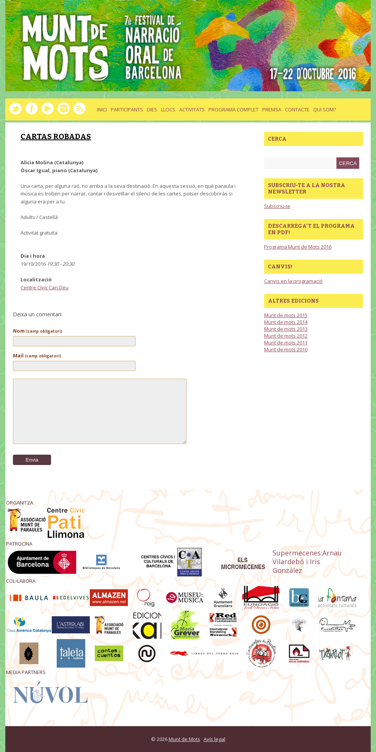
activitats (192, 109)
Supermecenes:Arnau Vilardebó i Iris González (307, 561)
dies (152, 109)
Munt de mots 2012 (285, 335)
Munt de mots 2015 (285, 315)
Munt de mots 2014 (285, 322)
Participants (127, 109)
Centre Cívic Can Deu (45, 287)
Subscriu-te (277, 206)
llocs (168, 109)
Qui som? (324, 109)
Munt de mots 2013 (285, 328)
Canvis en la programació (293, 281)
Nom (37, 330)
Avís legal (214, 739)
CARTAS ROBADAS (56, 136)
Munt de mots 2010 (285, 349)
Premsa (271, 109)
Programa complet (233, 109)
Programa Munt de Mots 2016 (297, 246)
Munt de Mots (184, 739)
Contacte (297, 109)
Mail (37, 355)
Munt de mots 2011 (285, 342)
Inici (102, 109)
